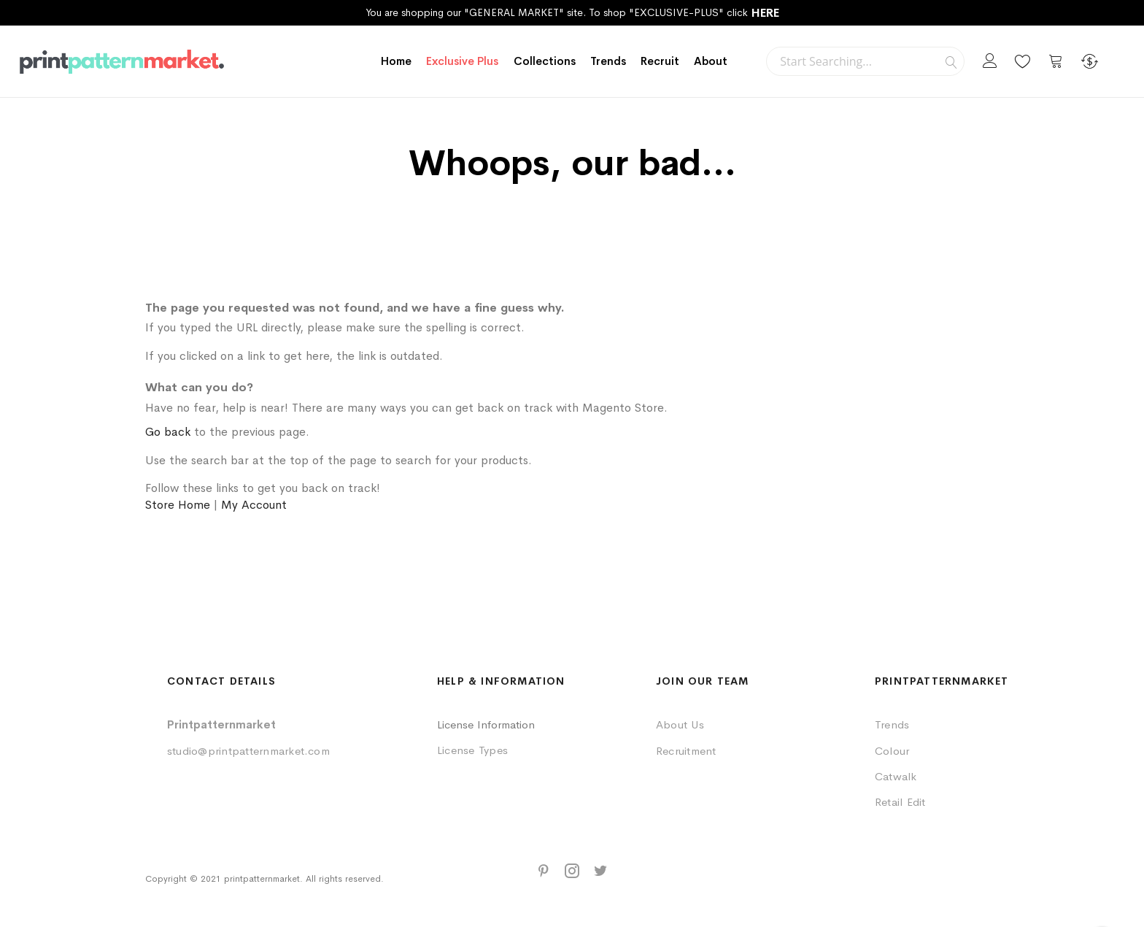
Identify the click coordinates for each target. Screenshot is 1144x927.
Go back (167, 431)
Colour (892, 751)
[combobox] (865, 61)
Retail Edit (900, 802)
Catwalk (896, 776)
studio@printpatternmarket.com (248, 751)
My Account (254, 504)
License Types (472, 750)
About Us (680, 724)
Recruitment (686, 751)
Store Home (177, 504)
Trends (892, 724)
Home (396, 61)
